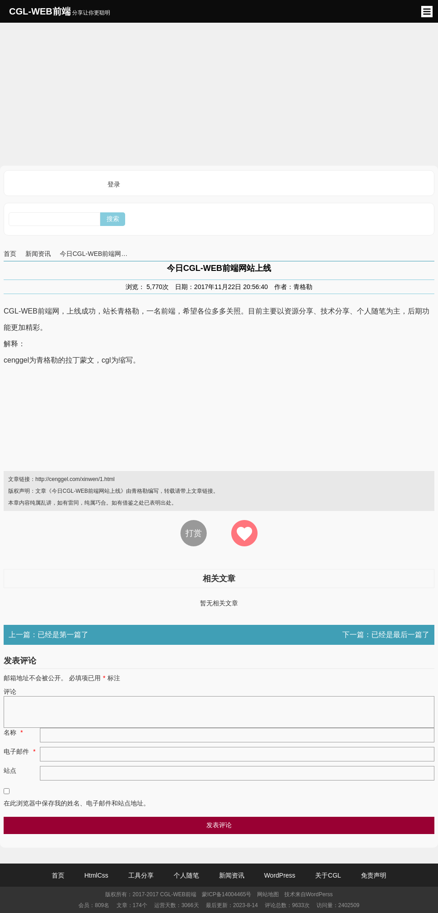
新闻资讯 (38, 253)
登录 (113, 184)
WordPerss (319, 894)
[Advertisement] (219, 93)
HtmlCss (96, 875)
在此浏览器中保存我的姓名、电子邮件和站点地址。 (77, 803)
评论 (10, 691)
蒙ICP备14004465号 (226, 894)
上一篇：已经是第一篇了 (48, 634)
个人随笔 (186, 875)
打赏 (193, 533)
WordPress (279, 875)
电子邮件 (21, 751)
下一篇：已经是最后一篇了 (385, 634)
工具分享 (141, 875)
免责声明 (373, 875)
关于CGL (328, 875)
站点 (10, 770)
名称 (14, 732)
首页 (10, 253)
